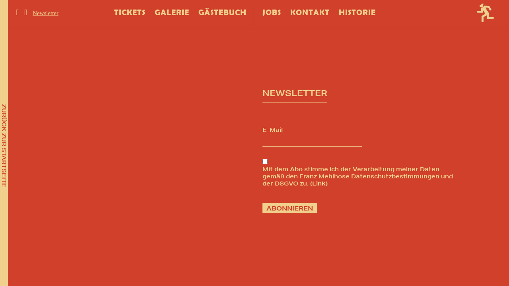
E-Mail (272, 129)
